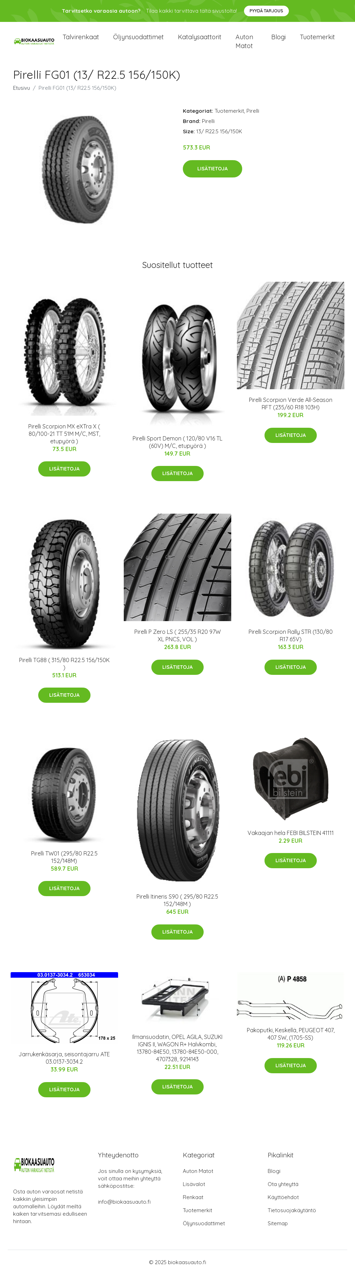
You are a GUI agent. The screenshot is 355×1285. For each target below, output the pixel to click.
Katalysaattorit (199, 42)
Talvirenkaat (81, 42)
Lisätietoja (212, 179)
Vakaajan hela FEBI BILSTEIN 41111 (291, 843)
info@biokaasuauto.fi (124, 1212)
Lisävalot (194, 1194)
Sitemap (278, 1234)
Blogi (278, 42)
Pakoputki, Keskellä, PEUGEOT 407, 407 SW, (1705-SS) (290, 1044)
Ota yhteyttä (283, 1194)
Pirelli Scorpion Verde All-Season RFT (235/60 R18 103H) (290, 414)
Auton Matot (198, 1181)
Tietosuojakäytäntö (292, 1220)
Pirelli (252, 121)
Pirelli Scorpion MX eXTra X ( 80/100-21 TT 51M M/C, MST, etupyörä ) (64, 444)
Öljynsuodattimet (138, 42)
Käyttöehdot (283, 1207)
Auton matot (244, 46)
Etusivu (21, 98)
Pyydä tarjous (266, 10)
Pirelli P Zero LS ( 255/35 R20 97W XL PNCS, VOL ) (177, 646)
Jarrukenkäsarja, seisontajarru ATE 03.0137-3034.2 (64, 1068)
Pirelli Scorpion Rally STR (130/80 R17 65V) (291, 646)
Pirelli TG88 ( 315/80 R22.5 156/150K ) (64, 674)
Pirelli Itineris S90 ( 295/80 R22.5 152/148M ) (177, 911)
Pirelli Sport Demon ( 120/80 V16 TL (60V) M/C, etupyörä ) (177, 452)
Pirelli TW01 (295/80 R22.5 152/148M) (64, 867)
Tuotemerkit (317, 42)
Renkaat (193, 1207)
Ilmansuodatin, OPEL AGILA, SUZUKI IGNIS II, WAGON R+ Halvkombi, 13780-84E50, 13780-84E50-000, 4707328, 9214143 (177, 1058)
